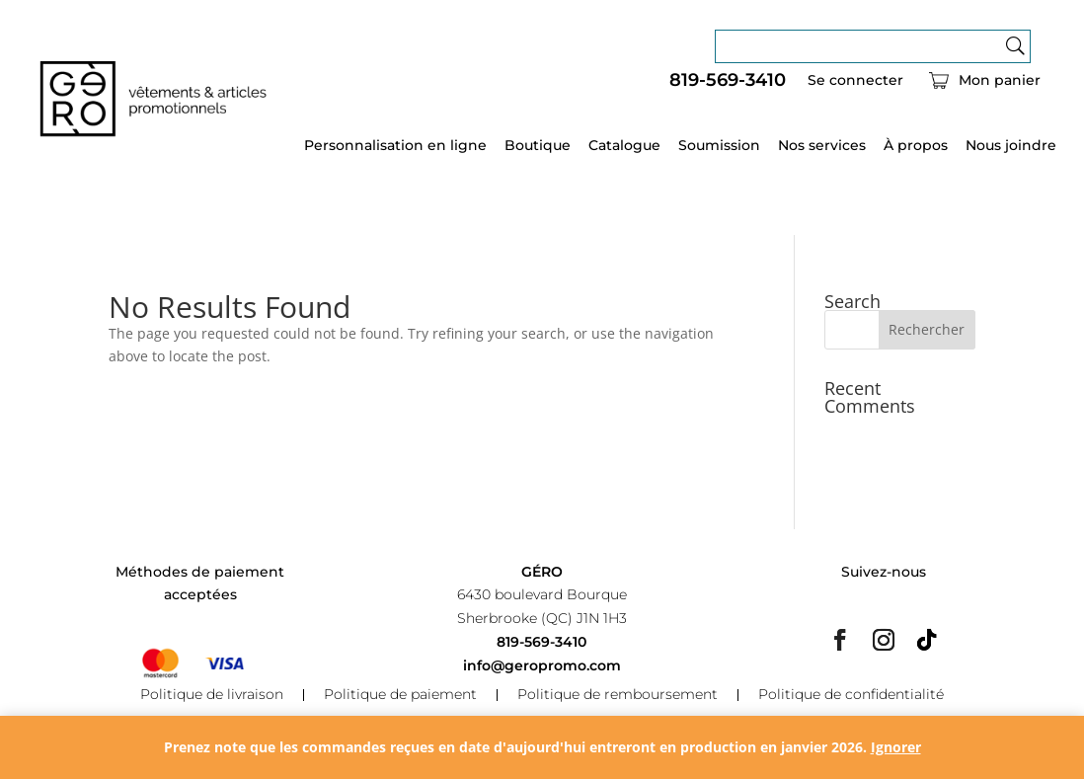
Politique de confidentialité (851, 695)
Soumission (719, 146)
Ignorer (896, 747)
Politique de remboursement (617, 695)
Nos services (822, 146)
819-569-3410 (727, 80)
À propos (916, 146)
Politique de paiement (400, 695)
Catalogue (624, 146)
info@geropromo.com (542, 665)
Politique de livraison (211, 695)
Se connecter (855, 81)
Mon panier (1000, 81)
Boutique (537, 146)
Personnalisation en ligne (395, 146)
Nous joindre (1011, 146)
